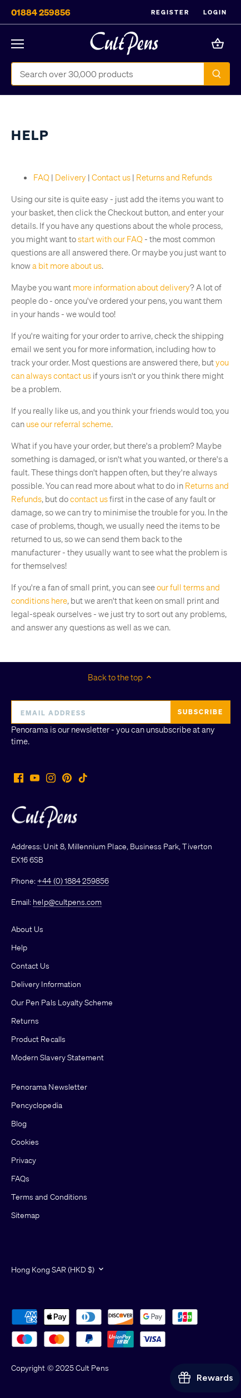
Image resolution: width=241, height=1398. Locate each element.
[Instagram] (51, 777)
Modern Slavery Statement (57, 1057)
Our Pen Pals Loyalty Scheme (62, 1002)
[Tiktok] (83, 777)
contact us (89, 498)
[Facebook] (18, 777)
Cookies (25, 1141)
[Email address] (120, 712)
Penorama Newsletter (49, 1086)
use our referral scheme (68, 423)
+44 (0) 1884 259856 (73, 880)
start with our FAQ (110, 238)
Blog (19, 1123)
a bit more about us (67, 265)
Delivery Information (46, 984)
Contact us (111, 177)
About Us (27, 929)
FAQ (41, 177)
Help (19, 947)
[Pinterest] (67, 777)
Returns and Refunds (174, 177)
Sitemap (25, 1215)
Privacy (23, 1160)
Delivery (70, 177)
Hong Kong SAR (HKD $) (52, 1269)
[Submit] (216, 74)
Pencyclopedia (36, 1105)
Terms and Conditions (49, 1196)
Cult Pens (92, 1367)
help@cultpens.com (67, 901)
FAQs (20, 1178)
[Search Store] (108, 74)
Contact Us (30, 965)
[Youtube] (34, 777)
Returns (25, 1020)
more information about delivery (131, 287)
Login (215, 12)
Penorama (29, 729)
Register (170, 12)
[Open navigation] (17, 43)
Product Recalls (38, 1039)
